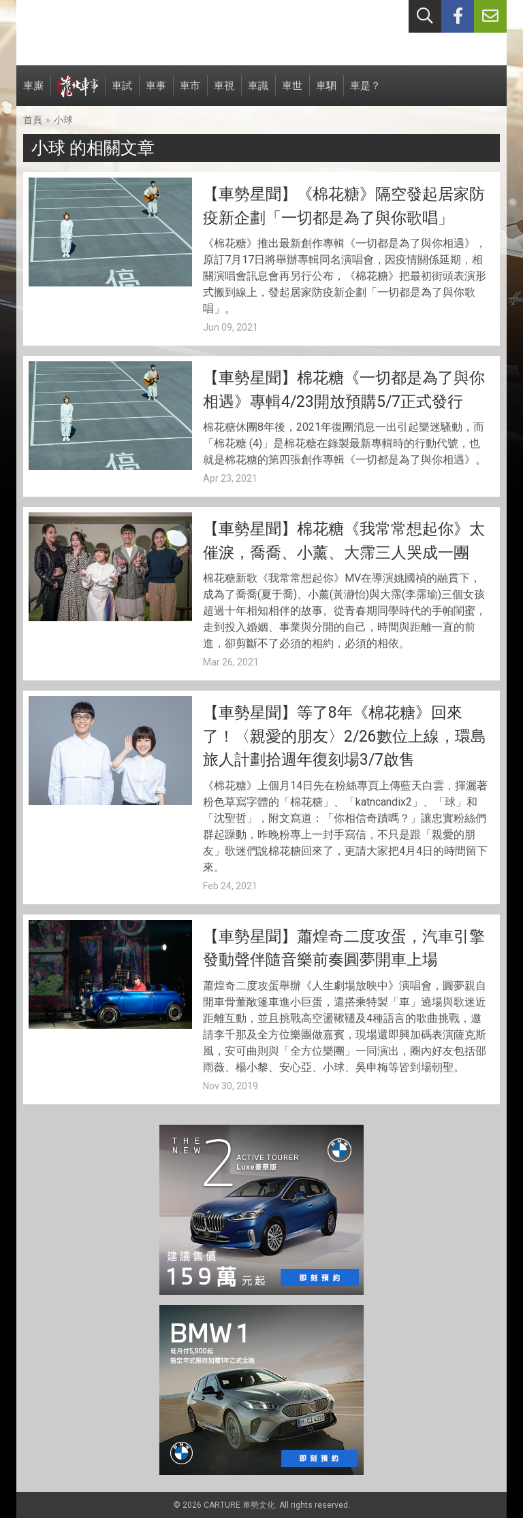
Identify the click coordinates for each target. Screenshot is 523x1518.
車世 (292, 93)
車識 (258, 93)
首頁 (32, 119)
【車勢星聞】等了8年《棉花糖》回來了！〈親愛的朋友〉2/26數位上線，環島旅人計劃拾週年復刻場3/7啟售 (344, 736)
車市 (190, 93)
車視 (224, 93)
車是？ (365, 93)
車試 (122, 93)
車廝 (33, 93)
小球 (63, 119)
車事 (156, 93)
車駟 (326, 93)
